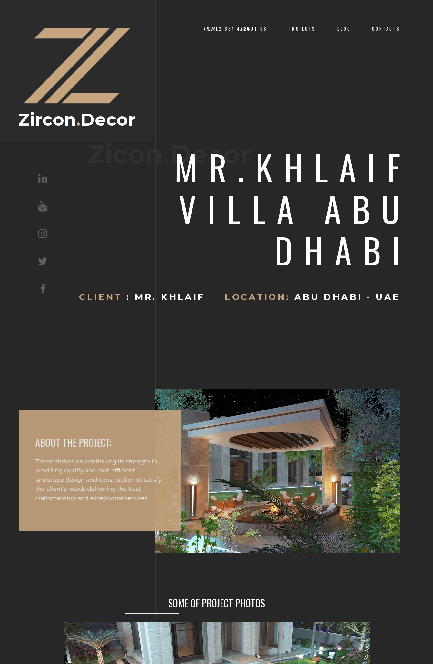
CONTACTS (386, 29)
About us (253, 29)
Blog (344, 29)
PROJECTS (302, 29)
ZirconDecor (77, 74)
